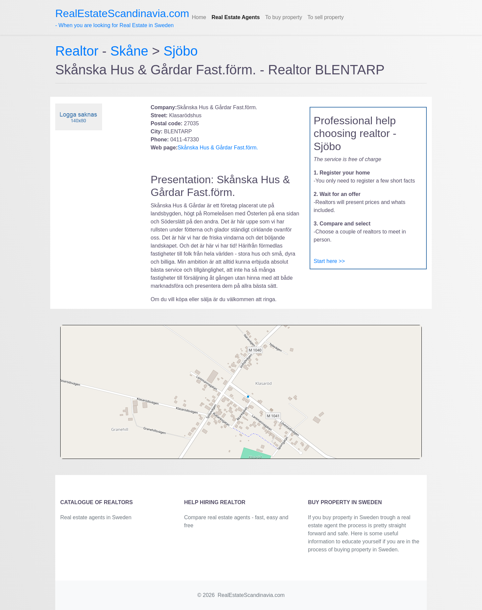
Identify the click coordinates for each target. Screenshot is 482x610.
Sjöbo (181, 51)
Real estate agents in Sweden (96, 517)
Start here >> (329, 261)
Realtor (78, 51)
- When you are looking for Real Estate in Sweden (122, 17)
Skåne (129, 51)
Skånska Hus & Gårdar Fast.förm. (218, 147)
